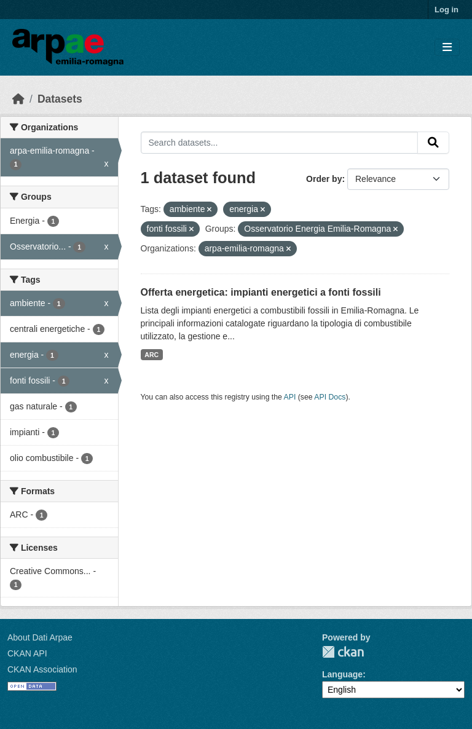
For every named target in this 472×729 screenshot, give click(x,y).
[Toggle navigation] (447, 48)
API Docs (329, 397)
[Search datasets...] (280, 143)
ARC (151, 354)
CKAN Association (42, 669)
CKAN (343, 651)
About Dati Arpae (40, 637)
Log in (446, 9)
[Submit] (433, 143)
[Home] (18, 99)
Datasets (59, 99)
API (290, 397)
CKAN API (27, 653)
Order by (324, 179)
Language (342, 674)
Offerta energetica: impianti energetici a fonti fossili (261, 292)
